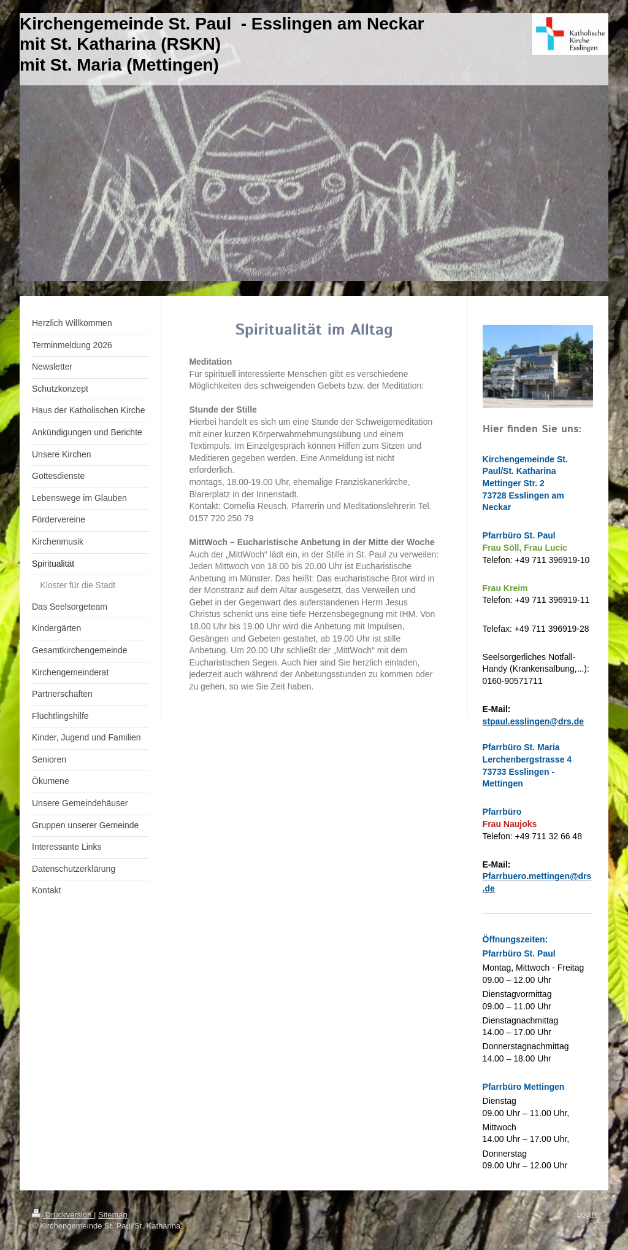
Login (586, 1214)
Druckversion (63, 1214)
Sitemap (113, 1214)
